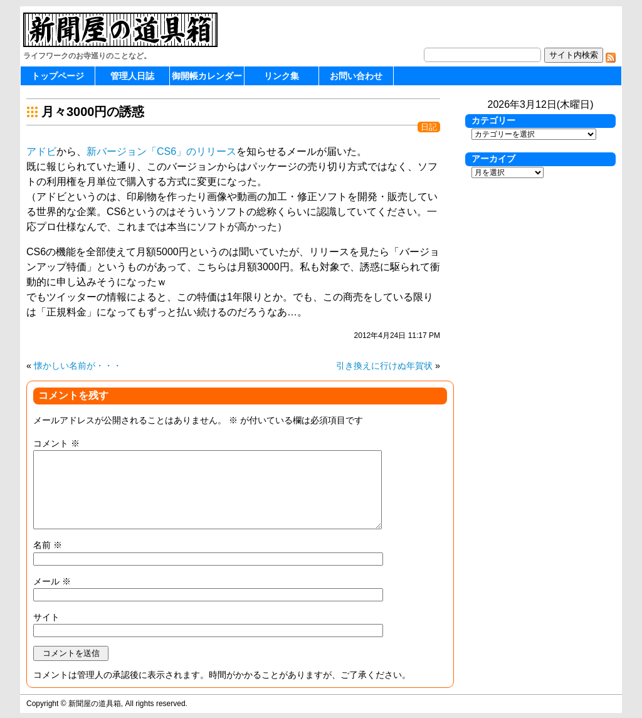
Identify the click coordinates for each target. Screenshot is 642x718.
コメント (56, 443)
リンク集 (281, 76)
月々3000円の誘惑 (93, 112)
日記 (429, 127)
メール (52, 581)
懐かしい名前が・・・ (78, 366)
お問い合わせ (356, 76)
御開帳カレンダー (207, 76)
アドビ (41, 151)
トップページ (57, 76)
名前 (47, 545)
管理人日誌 (132, 76)
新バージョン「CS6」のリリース (161, 151)
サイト (46, 617)
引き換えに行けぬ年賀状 (384, 366)
